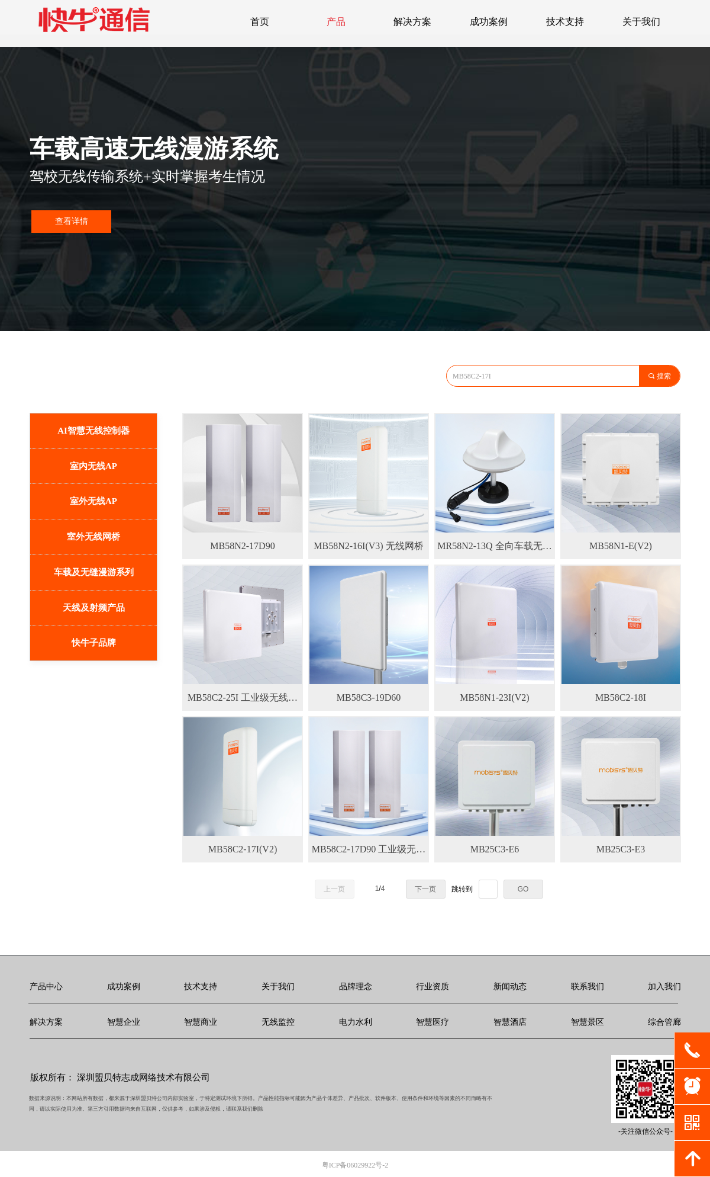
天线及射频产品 (94, 607)
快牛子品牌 (94, 642)
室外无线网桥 (93, 536)
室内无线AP (93, 466)
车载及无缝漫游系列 (94, 572)
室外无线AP (93, 501)
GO (523, 889)
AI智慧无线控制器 (93, 430)
